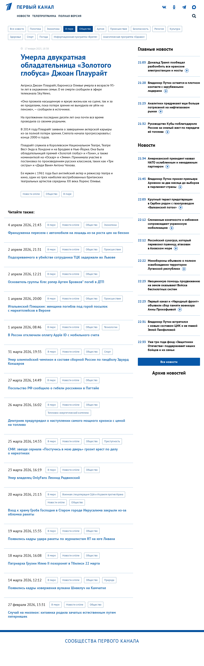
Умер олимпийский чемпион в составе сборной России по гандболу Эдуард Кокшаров (68, 361)
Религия (159, 29)
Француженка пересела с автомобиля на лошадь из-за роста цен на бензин (68, 232)
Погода (43, 37)
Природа (109, 580)
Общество (85, 29)
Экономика (53, 29)
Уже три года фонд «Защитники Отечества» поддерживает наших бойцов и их (171, 346)
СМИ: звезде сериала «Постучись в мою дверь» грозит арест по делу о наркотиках (63, 451)
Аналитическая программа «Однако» (124, 37)
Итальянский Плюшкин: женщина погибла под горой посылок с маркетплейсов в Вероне (58, 308)
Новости (23, 16)
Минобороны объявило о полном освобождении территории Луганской (172, 265)
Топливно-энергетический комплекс (68, 412)
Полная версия (69, 16)
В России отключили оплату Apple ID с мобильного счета (53, 335)
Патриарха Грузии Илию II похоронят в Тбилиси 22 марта (54, 563)
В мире (69, 29)
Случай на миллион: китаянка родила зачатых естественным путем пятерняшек (62, 614)
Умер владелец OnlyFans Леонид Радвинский (44, 477)
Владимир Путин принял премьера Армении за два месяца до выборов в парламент (173, 183)
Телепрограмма (44, 16)
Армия (100, 29)
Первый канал (35, 7)
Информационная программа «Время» (75, 37)
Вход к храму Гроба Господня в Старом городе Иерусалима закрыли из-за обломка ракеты (67, 512)
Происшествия (118, 29)
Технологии (110, 327)
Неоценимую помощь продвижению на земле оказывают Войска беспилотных (174, 285)
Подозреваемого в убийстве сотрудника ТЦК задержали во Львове (61, 257)
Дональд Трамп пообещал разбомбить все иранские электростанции (168, 66)
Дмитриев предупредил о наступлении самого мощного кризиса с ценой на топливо (66, 422)
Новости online (31, 194)
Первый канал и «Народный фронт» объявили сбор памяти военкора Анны (173, 305)
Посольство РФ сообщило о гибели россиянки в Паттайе (53, 388)
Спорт (30, 37)
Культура (175, 29)
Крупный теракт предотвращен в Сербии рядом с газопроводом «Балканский (171, 203)
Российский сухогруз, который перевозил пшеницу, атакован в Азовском (169, 244)
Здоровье (15, 37)
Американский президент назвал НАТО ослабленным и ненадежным (172, 162)
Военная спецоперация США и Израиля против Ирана (92, 494)
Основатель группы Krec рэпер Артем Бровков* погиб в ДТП (56, 281)
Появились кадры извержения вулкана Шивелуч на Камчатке (57, 588)
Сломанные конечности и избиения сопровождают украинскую (173, 224)
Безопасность (140, 29)
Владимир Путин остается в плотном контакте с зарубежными (174, 87)
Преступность (112, 441)
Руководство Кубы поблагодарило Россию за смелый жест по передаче (173, 128)
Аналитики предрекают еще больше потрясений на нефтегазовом (173, 107)
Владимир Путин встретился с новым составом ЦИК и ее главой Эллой (172, 326)
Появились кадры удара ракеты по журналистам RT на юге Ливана (61, 538)
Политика (35, 29)
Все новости (17, 29)
